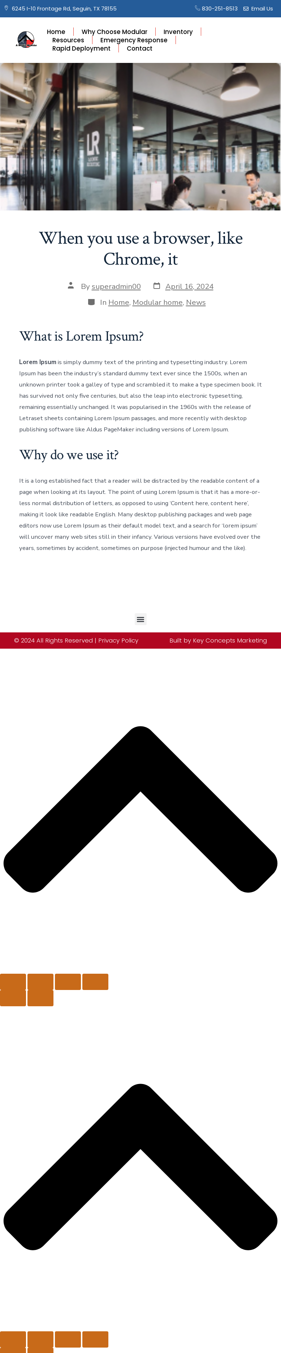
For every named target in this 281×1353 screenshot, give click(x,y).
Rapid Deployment (81, 48)
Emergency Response (134, 40)
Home (56, 31)
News (196, 302)
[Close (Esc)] (95, 982)
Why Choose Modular (114, 31)
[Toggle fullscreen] (40, 982)
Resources (68, 40)
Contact (139, 48)
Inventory (178, 31)
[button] (141, 619)
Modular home (158, 302)
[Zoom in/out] (13, 982)
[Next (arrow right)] (40, 998)
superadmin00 (116, 286)
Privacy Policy (118, 640)
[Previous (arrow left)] (13, 998)
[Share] (68, 982)
